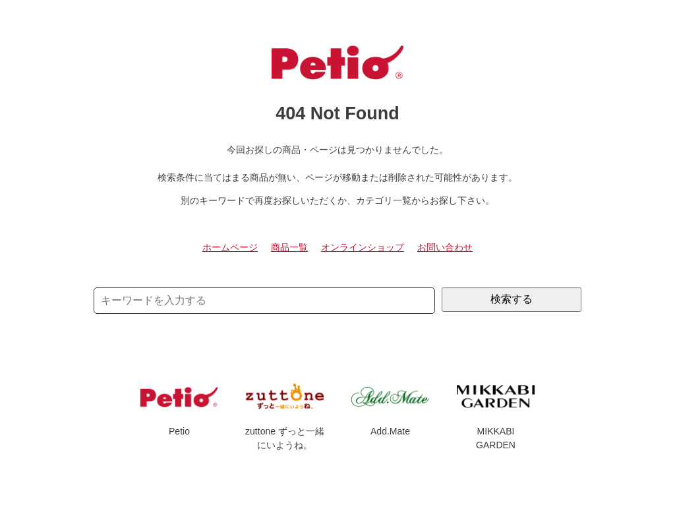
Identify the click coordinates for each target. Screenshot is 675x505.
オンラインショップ (362, 247)
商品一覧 (289, 247)
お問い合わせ (445, 247)
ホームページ (230, 247)
